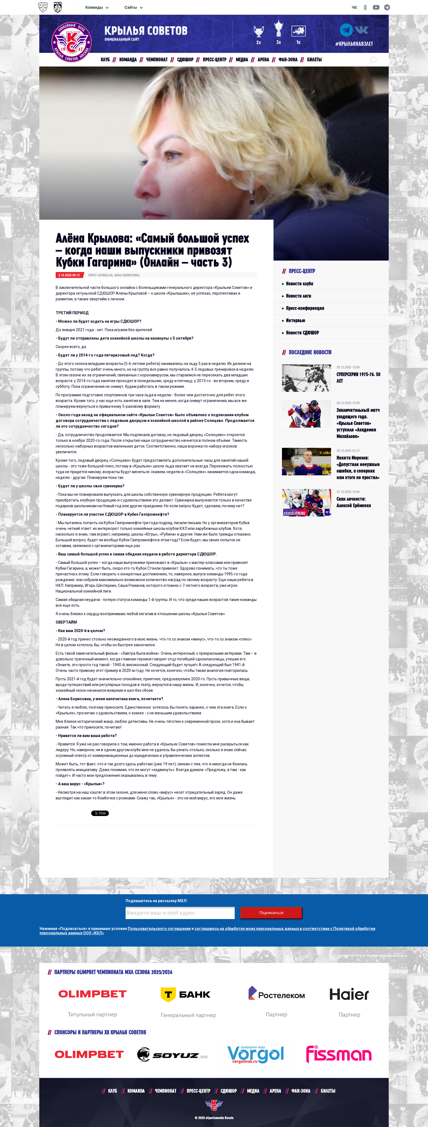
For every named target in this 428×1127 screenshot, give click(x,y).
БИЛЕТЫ (328, 1090)
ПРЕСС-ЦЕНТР (198, 1090)
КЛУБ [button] (105, 59)
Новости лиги (298, 295)
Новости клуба (299, 283)
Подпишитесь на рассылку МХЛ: (157, 901)
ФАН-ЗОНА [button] (288, 59)
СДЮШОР (229, 1090)
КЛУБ (112, 1090)
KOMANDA (136, 1090)
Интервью (295, 320)
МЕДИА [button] (242, 59)
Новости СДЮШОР (302, 332)
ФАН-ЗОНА (301, 1090)
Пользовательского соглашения (159, 928)
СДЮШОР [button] (185, 59)
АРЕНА (275, 1090)
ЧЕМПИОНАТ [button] (157, 59)
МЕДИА (253, 1090)
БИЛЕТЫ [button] (314, 59)
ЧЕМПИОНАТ (165, 1090)
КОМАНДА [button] (128, 59)
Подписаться (271, 913)
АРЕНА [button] (263, 59)
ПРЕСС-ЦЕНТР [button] (214, 59)
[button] (373, 60)
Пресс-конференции (305, 308)
